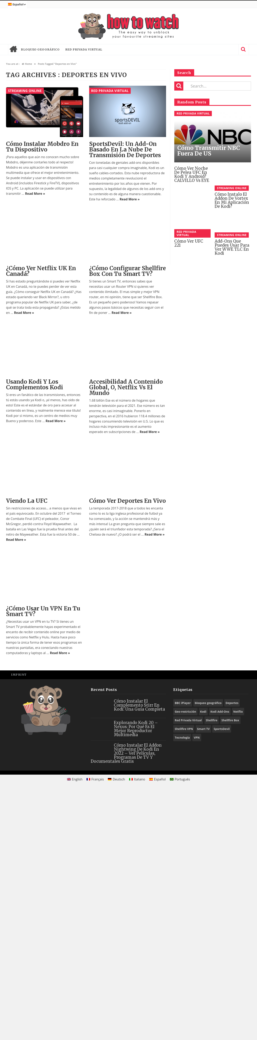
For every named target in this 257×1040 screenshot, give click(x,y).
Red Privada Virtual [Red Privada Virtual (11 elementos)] (188, 970)
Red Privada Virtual (83, 49)
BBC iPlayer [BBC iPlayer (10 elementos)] (183, 953)
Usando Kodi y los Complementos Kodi (34, 384)
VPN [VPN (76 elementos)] (197, 988)
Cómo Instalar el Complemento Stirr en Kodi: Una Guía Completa (139, 955)
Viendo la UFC (26, 751)
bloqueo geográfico (40, 49)
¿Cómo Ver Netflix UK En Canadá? (41, 271)
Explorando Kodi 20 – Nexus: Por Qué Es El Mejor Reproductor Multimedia (136, 978)
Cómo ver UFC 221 (188, 243)
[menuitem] (17, 4)
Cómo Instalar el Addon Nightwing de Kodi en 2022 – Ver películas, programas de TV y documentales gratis (126, 1003)
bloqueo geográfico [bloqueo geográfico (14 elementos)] (208, 953)
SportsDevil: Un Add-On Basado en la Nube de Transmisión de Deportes (125, 149)
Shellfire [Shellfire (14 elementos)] (211, 970)
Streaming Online (25, 91)
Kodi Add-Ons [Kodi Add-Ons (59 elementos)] (219, 962)
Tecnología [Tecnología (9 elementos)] (182, 988)
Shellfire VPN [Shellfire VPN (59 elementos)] (184, 979)
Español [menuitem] (160, 1029)
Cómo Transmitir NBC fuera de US (208, 150)
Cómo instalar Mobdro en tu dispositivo (42, 146)
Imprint (19, 925)
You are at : (13, 64)
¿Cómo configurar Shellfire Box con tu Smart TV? (127, 271)
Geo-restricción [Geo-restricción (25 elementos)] (185, 962)
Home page (13, 49)
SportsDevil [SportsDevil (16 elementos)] (222, 979)
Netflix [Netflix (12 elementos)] (238, 962)
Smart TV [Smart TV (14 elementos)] (203, 979)
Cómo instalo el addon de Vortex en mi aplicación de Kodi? (232, 200)
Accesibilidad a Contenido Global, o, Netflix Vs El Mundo (126, 387)
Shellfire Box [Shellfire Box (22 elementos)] (230, 970)
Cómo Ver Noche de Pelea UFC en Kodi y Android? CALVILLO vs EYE (191, 174)
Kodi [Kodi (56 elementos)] (203, 962)
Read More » (35, 193)
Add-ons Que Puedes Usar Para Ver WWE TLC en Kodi (232, 247)
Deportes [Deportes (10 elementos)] (232, 953)
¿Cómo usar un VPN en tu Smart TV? (43, 861)
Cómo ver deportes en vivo (127, 500)
